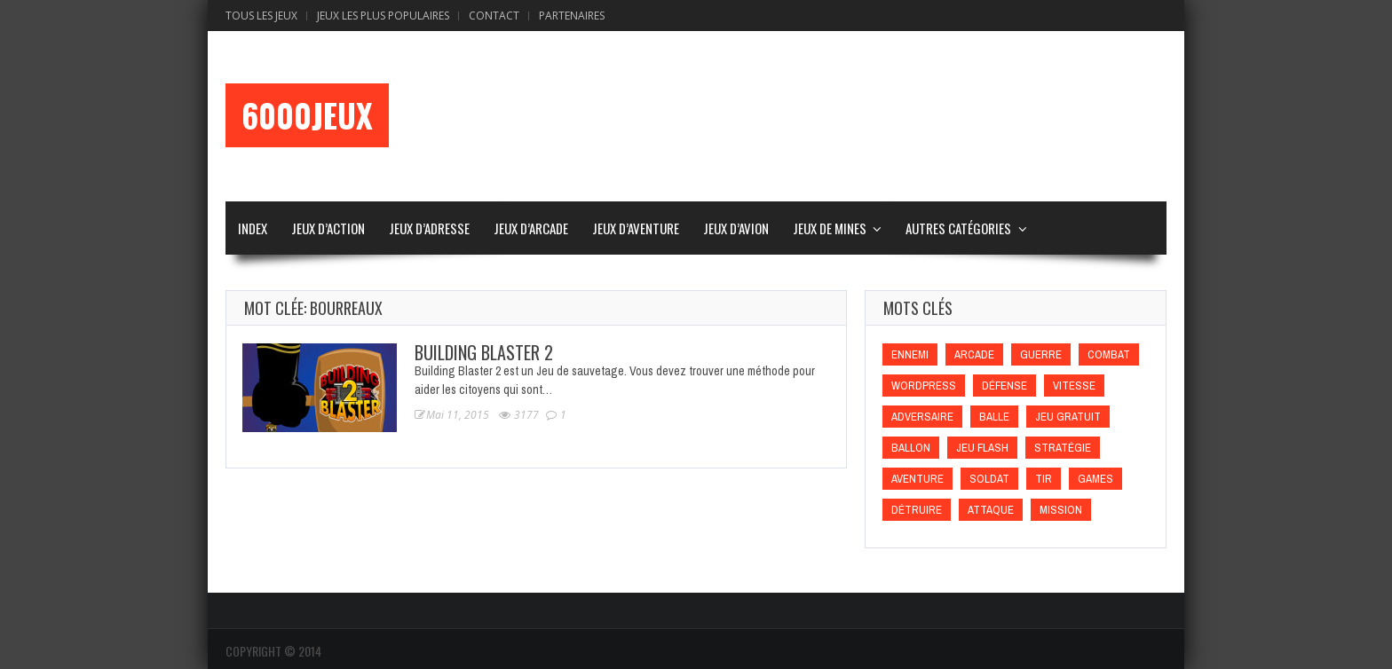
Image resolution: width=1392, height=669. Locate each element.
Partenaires (572, 15)
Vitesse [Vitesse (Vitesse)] (1074, 385)
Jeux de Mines (829, 228)
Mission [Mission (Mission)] (1061, 509)
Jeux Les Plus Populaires (383, 15)
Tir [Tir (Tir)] (1043, 478)
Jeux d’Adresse (429, 228)
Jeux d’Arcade (531, 228)
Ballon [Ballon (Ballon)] (910, 447)
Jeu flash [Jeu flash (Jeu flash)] (982, 447)
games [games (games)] (1095, 478)
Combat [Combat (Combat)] (1109, 354)
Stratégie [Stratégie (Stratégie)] (1062, 447)
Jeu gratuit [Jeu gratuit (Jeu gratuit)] (1068, 416)
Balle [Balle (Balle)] (994, 416)
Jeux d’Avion (736, 228)
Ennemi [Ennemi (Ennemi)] (910, 354)
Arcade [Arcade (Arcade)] (974, 354)
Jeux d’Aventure (635, 228)
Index (252, 228)
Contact (494, 15)
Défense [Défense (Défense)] (1004, 385)
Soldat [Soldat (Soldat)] (989, 478)
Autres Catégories (958, 228)
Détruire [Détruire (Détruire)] (916, 509)
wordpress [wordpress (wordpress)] (923, 385)
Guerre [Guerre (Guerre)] (1041, 354)
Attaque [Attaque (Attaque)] (991, 509)
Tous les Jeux (261, 15)
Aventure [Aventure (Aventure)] (917, 478)
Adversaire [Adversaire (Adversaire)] (922, 416)
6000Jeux (307, 115)
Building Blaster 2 (484, 352)
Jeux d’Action (328, 228)
